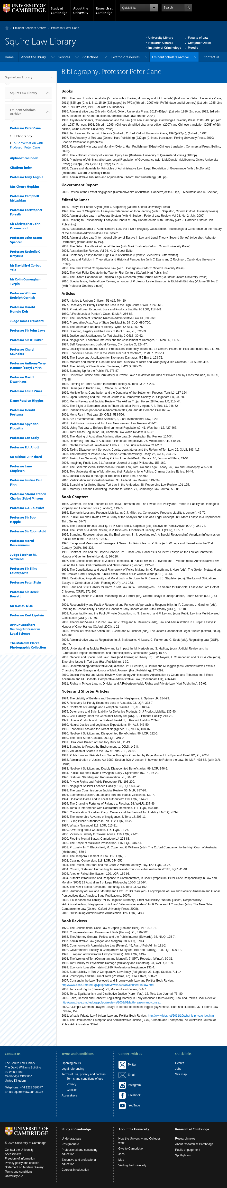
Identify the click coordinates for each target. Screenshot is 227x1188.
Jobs (178, 1068)
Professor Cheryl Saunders (22, 351)
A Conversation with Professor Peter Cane (26, 145)
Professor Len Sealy (24, 438)
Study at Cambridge (59, 10)
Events (179, 1063)
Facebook (129, 1095)
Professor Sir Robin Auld (28, 531)
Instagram (129, 1085)
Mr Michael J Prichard (26, 457)
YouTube (129, 1106)
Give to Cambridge (130, 1148)
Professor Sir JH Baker (26, 340)
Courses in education (75, 1169)
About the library (33, 57)
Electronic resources (125, 57)
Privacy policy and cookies (22, 1163)
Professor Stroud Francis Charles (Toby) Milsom (28, 496)
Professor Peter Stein (25, 582)
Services (64, 57)
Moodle (193, 47)
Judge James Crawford (27, 321)
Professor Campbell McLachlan (24, 198)
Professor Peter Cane (65, 28)
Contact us (211, 57)
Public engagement (187, 1149)
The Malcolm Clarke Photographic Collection (28, 645)
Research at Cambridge (104, 10)
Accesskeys (69, 1095)
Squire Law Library (18, 79)
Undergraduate (71, 1138)
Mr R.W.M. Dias (21, 605)
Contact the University (19, 1149)
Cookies (72, 1090)
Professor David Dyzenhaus (22, 379)
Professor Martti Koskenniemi (22, 542)
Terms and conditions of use (85, 1078)
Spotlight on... (184, 1155)
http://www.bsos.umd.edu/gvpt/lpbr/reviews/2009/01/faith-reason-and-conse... (112, 1002)
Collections (90, 57)
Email (130, 1075)
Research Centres (160, 43)
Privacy (71, 1084)
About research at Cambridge (194, 1144)
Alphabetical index (24, 158)
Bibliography (23, 136)
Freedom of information (20, 1158)
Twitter (127, 1064)
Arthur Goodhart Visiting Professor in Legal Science (25, 629)
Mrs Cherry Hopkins (24, 186)
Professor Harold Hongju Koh (22, 309)
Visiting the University (132, 1165)
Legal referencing (73, 1068)
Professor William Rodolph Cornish (23, 295)
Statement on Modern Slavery (24, 1167)
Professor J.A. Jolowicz (27, 508)
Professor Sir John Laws (27, 330)
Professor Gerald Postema (22, 412)
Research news (185, 1138)
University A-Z (14, 1176)
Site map (181, 1074)
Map (121, 1159)
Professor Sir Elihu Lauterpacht (23, 570)
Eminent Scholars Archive (29, 28)
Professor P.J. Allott (24, 447)
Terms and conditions (18, 1171)
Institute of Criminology (164, 47)
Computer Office (199, 43)
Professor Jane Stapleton (21, 468)
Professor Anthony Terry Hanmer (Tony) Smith (28, 365)
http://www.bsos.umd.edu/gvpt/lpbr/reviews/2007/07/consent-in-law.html (108, 985)
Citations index (21, 167)
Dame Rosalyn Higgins (27, 400)
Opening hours (71, 1063)
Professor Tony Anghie (26, 177)
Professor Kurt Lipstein (27, 615)
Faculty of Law (198, 37)
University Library (160, 37)
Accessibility (13, 1154)
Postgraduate (70, 1144)
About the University (80, 10)
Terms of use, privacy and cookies (84, 1074)
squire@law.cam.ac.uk (28, 1092)
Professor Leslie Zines (26, 391)
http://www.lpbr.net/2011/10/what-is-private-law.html (181, 1015)
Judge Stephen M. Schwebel (23, 556)
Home (7, 28)
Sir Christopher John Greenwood (25, 226)
